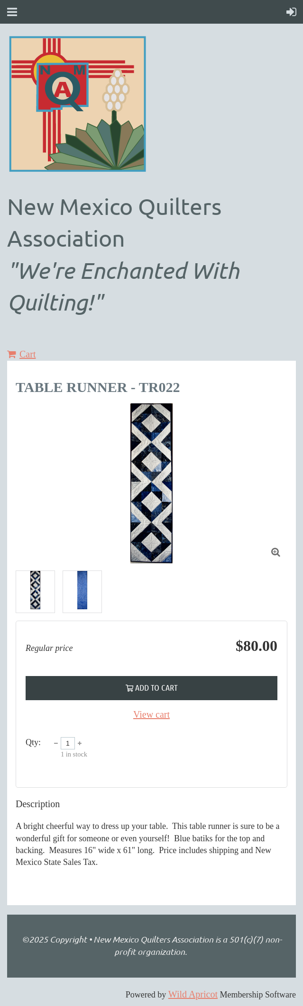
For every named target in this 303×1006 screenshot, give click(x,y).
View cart (151, 714)
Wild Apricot (193, 994)
